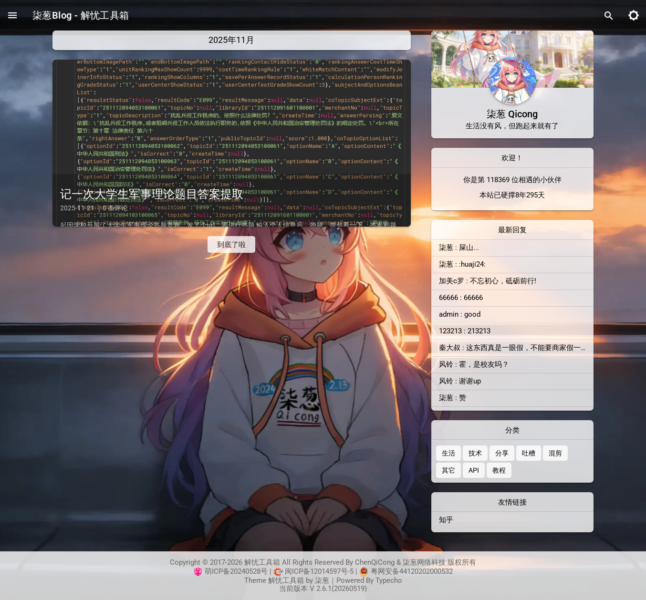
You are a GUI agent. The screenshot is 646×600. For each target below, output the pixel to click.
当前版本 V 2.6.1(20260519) (323, 588)
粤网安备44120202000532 (412, 571)
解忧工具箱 (286, 580)
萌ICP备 (217, 571)
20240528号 (249, 571)
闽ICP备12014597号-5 (319, 571)
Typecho (388, 580)
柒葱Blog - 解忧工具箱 (80, 15)
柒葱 (322, 580)
